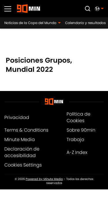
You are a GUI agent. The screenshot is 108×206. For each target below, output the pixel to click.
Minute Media (19, 139)
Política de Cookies (78, 117)
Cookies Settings (23, 165)
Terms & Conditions (26, 130)
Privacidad (16, 117)
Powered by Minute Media (44, 179)
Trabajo (75, 139)
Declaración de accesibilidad (21, 152)
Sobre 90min (81, 130)
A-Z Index (77, 152)
